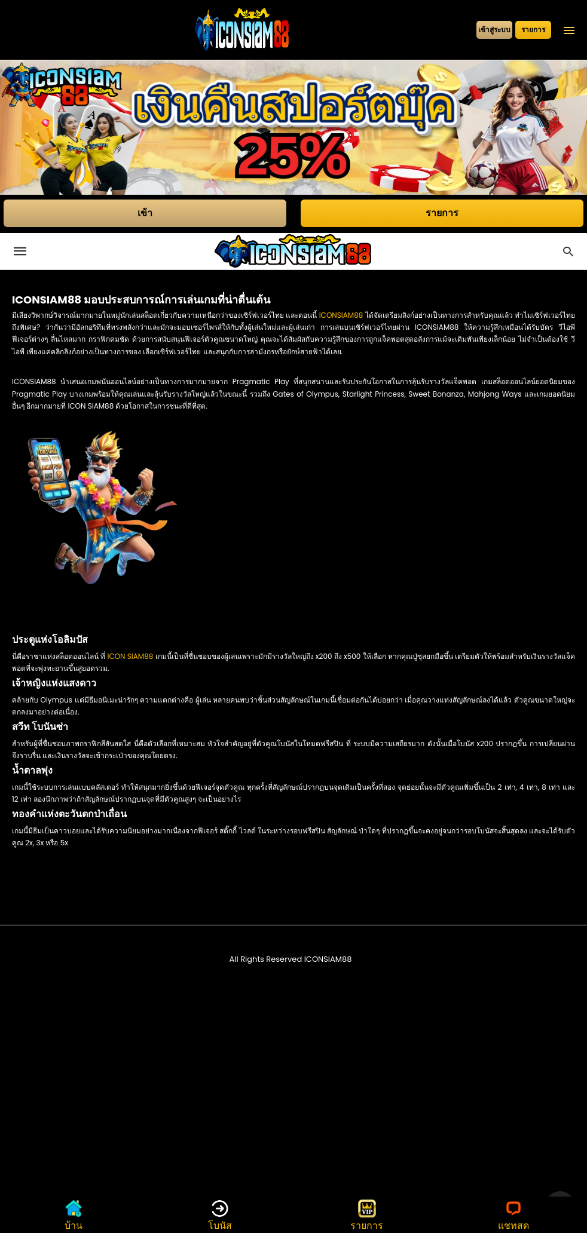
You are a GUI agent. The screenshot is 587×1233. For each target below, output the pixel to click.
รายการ (533, 29)
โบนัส (220, 1215)
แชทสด (513, 1215)
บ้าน (73, 1215)
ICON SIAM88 (130, 656)
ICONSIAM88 (341, 315)
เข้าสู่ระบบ (494, 29)
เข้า (144, 213)
